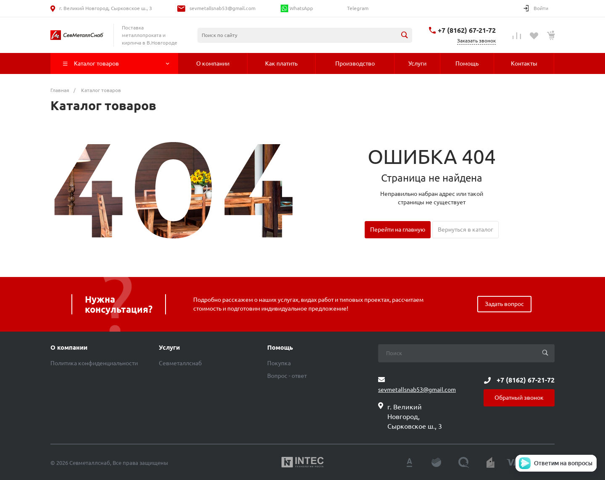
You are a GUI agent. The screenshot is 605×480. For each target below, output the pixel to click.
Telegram (357, 8)
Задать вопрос (504, 304)
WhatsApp (297, 8)
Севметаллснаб (180, 363)
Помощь (280, 347)
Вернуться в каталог (465, 229)
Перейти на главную (397, 229)
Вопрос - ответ (287, 375)
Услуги (169, 347)
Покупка (279, 363)
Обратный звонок (519, 397)
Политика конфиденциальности (94, 363)
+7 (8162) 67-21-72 (467, 30)
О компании (68, 347)
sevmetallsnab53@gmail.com (222, 8)
